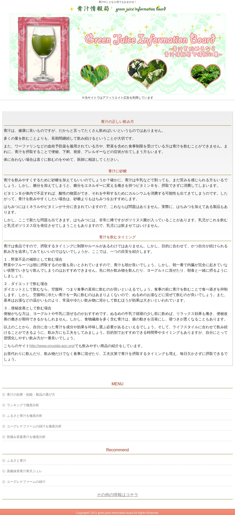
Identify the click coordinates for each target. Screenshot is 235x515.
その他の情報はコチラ (117, 494)
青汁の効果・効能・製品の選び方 (31, 394)
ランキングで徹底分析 (23, 405)
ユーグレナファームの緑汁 (26, 481)
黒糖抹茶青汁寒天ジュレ (24, 471)
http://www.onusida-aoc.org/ (52, 346)
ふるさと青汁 (16, 460)
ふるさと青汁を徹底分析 (24, 415)
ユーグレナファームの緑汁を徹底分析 (34, 426)
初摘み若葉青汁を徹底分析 (26, 437)
